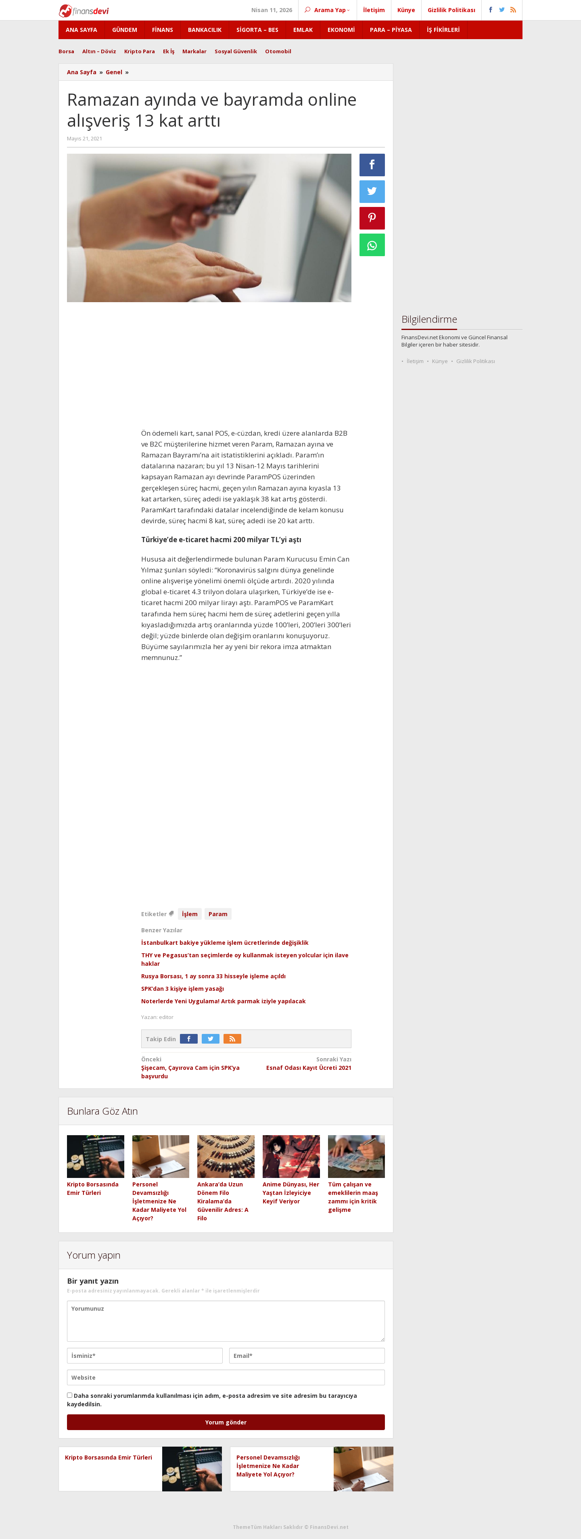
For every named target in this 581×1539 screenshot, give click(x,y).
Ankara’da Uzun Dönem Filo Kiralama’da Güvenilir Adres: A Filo (223, 1201)
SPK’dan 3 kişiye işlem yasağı (182, 988)
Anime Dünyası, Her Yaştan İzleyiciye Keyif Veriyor (291, 1192)
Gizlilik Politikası (475, 361)
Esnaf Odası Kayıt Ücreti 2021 (301, 1063)
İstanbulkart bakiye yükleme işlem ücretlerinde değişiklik (225, 942)
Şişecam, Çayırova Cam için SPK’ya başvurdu (191, 1067)
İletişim (415, 361)
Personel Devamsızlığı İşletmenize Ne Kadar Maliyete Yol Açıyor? (159, 1201)
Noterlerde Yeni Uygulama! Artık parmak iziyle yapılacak (223, 1001)
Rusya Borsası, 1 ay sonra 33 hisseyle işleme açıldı (213, 976)
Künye (440, 361)
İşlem (190, 914)
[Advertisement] (100, 429)
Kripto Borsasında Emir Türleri (108, 1457)
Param (218, 914)
